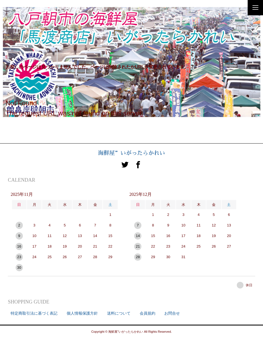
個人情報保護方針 (82, 313)
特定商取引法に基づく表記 (34, 313)
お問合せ (172, 313)
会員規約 (147, 313)
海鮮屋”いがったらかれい (131, 153)
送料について (119, 313)
